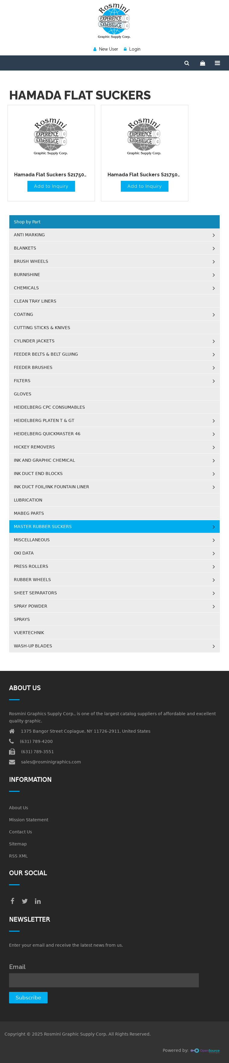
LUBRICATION (28, 500)
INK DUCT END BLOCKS (38, 473)
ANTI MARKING (29, 234)
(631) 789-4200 (36, 741)
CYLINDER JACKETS (34, 340)
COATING (23, 314)
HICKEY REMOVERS (34, 447)
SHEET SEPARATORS (35, 592)
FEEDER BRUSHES (33, 367)
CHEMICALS (26, 287)
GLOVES (22, 394)
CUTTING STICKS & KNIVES (42, 327)
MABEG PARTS (29, 513)
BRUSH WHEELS (31, 261)
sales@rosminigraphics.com (51, 762)
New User (105, 49)
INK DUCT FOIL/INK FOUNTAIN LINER (51, 486)
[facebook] (12, 901)
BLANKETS (25, 248)
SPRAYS (22, 619)
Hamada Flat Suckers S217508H (146, 175)
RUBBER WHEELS (32, 579)
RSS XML (18, 856)
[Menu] (217, 63)
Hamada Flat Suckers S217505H (52, 175)
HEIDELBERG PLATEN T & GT (44, 420)
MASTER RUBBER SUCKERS (43, 526)
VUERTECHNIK (29, 632)
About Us (18, 807)
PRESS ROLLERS (31, 566)
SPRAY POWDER (30, 606)
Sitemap (18, 843)
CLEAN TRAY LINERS (35, 301)
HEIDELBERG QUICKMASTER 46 (47, 433)
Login (132, 49)
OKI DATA (24, 553)
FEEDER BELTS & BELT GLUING (46, 354)
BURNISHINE (27, 274)
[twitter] (25, 901)
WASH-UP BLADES (33, 645)
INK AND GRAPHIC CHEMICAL (44, 460)
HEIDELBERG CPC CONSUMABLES (49, 407)
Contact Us (20, 831)
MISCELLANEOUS (32, 539)
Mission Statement (28, 819)
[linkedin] (38, 901)
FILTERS (22, 380)
